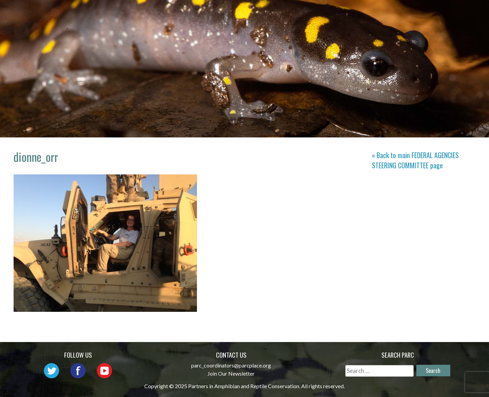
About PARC (197, 12)
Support (452, 12)
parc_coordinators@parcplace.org (231, 365)
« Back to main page (415, 160)
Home (157, 12)
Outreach (285, 12)
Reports (413, 12)
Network (242, 12)
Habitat (375, 12)
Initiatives (332, 12)
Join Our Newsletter (231, 373)
